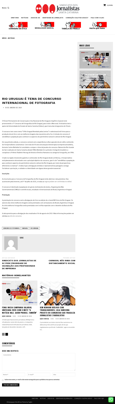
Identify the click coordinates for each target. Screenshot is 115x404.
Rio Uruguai (35, 228)
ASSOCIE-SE (51, 398)
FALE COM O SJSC (99, 398)
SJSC (22, 238)
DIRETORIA (35, 398)
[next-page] (6, 334)
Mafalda (25, 228)
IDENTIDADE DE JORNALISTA (64, 398)
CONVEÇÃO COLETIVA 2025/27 (83, 398)
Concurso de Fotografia (11, 228)
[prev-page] (3, 334)
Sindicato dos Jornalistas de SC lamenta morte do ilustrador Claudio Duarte (95, 99)
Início (4, 38)
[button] (6, 8)
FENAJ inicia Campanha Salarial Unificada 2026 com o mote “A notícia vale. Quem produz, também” (19, 310)
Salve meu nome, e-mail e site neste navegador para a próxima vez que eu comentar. (32, 379)
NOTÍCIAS (11, 38)
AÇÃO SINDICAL (6, 316)
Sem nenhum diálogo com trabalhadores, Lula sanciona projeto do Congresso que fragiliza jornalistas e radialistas (57, 311)
